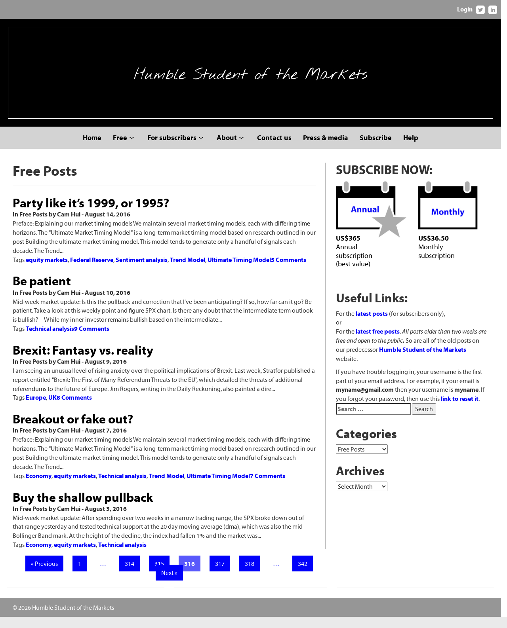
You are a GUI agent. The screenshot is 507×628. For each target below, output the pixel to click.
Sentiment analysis (142, 271)
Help (413, 148)
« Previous (46, 575)
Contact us (277, 148)
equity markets (47, 271)
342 (304, 575)
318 (251, 575)
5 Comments (288, 271)
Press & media (328, 148)
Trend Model (187, 271)
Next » (171, 584)
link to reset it (463, 401)
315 (161, 575)
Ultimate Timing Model (239, 271)
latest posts (376, 325)
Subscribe (379, 148)
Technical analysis (50, 339)
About (230, 148)
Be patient (42, 292)
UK (52, 409)
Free (123, 148)
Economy (38, 487)
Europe (36, 409)
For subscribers (175, 148)
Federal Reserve (91, 271)
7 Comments (267, 487)
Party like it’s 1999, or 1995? (91, 214)
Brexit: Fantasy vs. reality (83, 361)
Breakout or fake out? (73, 430)
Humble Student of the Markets (253, 78)
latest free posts (382, 343)
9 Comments (91, 339)
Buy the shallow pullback (83, 508)
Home (95, 148)
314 (131, 575)
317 (222, 575)
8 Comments (74, 409)
